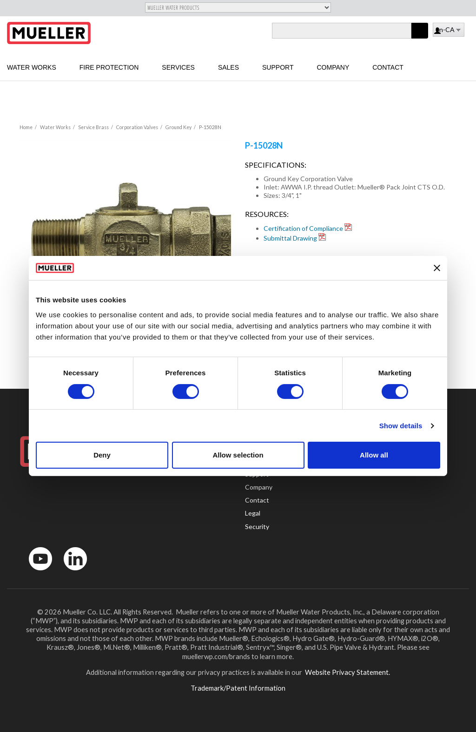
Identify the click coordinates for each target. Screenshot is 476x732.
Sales (228, 67)
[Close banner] (437, 268)
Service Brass (93, 127)
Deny (102, 455)
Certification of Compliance (303, 228)
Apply (419, 38)
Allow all (374, 455)
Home (26, 127)
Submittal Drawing (290, 238)
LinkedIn (71, 572)
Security (257, 526)
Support (277, 67)
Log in (438, 31)
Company (333, 67)
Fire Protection (109, 67)
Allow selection (237, 455)
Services (178, 67)
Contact (387, 67)
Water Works (31, 67)
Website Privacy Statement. (347, 672)
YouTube (35, 572)
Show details (401, 426)
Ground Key (178, 127)
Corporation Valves (137, 127)
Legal (252, 513)
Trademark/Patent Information (238, 688)
